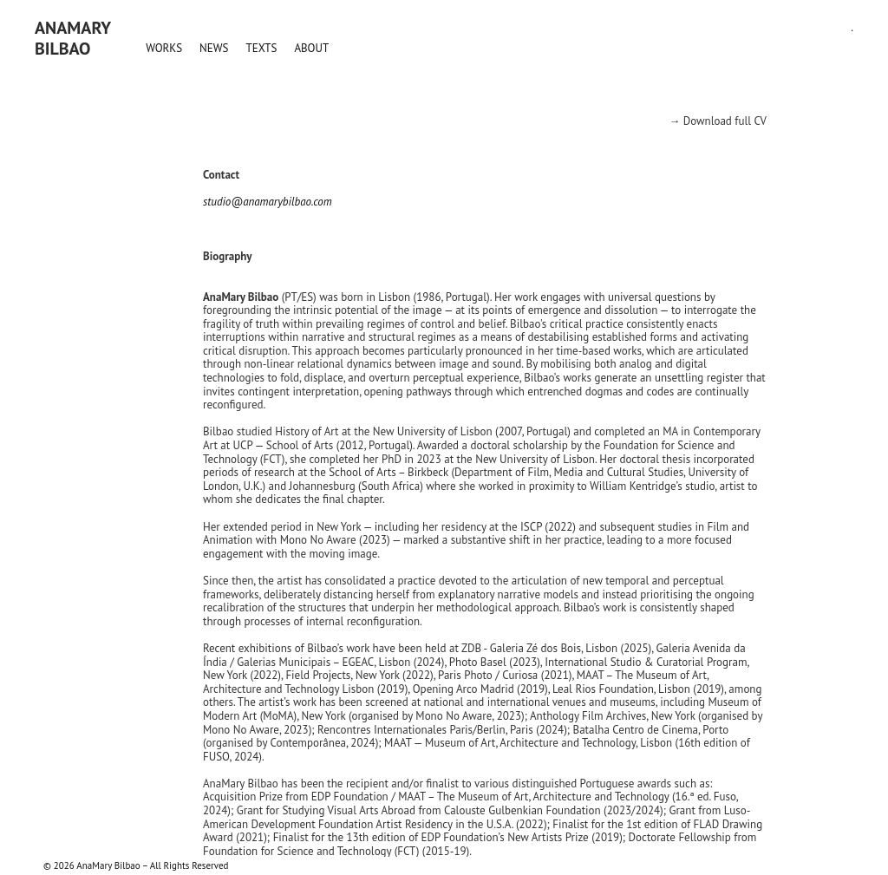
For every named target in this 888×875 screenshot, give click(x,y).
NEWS (213, 48)
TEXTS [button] (261, 48)
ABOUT (311, 48)
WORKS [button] (164, 48)
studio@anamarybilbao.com (267, 201)
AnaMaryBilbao (73, 38)
